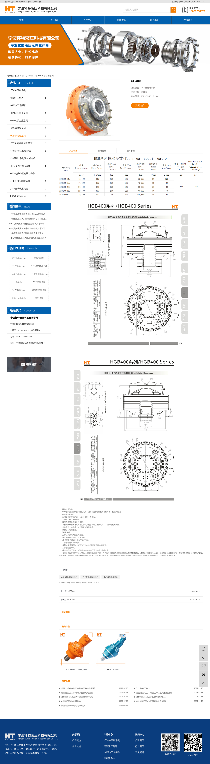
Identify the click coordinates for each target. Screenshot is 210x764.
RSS (198, 2)
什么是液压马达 (143, 688)
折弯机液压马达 (19, 258)
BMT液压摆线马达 (111, 577)
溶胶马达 (39, 298)
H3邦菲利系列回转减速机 (22, 158)
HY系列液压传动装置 (20, 151)
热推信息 (175, 2)
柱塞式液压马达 (19, 274)
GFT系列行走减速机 (20, 181)
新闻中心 (121, 20)
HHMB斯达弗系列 (19, 120)
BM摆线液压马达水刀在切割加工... (151, 697)
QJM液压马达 (18, 290)
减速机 (19, 282)
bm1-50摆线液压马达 (69, 577)
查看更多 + (109, 758)
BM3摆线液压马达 (39, 266)
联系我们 (154, 20)
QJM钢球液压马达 (19, 188)
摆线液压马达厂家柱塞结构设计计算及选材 (30, 219)
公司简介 (76, 740)
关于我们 (54, 20)
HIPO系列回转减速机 (20, 166)
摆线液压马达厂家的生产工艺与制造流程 (154, 693)
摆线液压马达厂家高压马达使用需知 (27, 233)
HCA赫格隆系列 (18, 128)
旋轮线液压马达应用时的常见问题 (151, 701)
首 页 (24, 75)
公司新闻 (139, 740)
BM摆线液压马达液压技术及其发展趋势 (28, 238)
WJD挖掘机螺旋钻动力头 (22, 173)
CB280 (71, 599)
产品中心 (88, 20)
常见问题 (139, 752)
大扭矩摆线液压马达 (90, 577)
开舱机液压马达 (18, 196)
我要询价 (139, 105)
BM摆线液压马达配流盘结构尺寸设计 (27, 223)
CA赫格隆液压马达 (39, 274)
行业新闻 (139, 746)
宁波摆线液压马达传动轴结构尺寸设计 (28, 228)
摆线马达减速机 (19, 298)
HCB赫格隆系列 (46, 75)
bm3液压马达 (39, 282)
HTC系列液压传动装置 (21, 143)
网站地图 (191, 2)
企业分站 (183, 2)
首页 (21, 20)
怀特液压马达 (19, 266)
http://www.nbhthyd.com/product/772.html (83, 582)
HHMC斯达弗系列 (19, 113)
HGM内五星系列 (18, 105)
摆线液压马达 (16, 98)
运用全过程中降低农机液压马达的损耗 (78, 688)
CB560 (71, 591)
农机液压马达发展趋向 (71, 701)
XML (203, 2)
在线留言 (188, 20)
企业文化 (76, 746)
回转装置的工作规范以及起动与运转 (77, 693)
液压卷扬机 (39, 258)
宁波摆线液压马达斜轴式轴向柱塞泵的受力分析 (30, 214)
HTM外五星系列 (18, 90)
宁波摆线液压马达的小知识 (73, 705)
